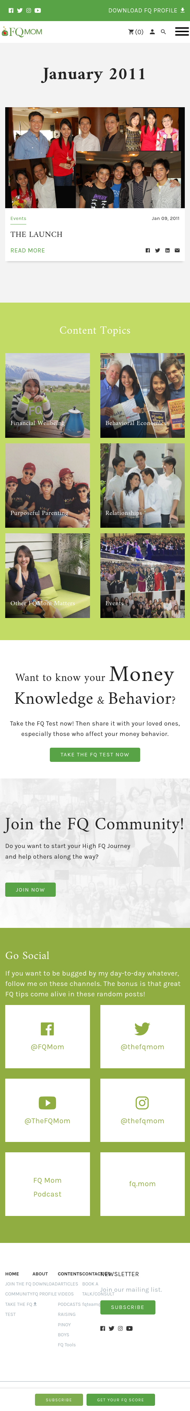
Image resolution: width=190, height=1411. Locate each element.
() (136, 32)
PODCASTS (69, 1303)
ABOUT (40, 1272)
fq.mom (142, 1182)
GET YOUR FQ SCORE (120, 1400)
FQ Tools (67, 1343)
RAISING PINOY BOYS (67, 1323)
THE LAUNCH (32, 234)
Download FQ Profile (45, 1293)
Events (18, 218)
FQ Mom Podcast (47, 1185)
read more (27, 249)
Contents (70, 1272)
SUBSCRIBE (59, 1400)
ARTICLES (68, 1282)
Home (12, 1272)
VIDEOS (66, 1292)
